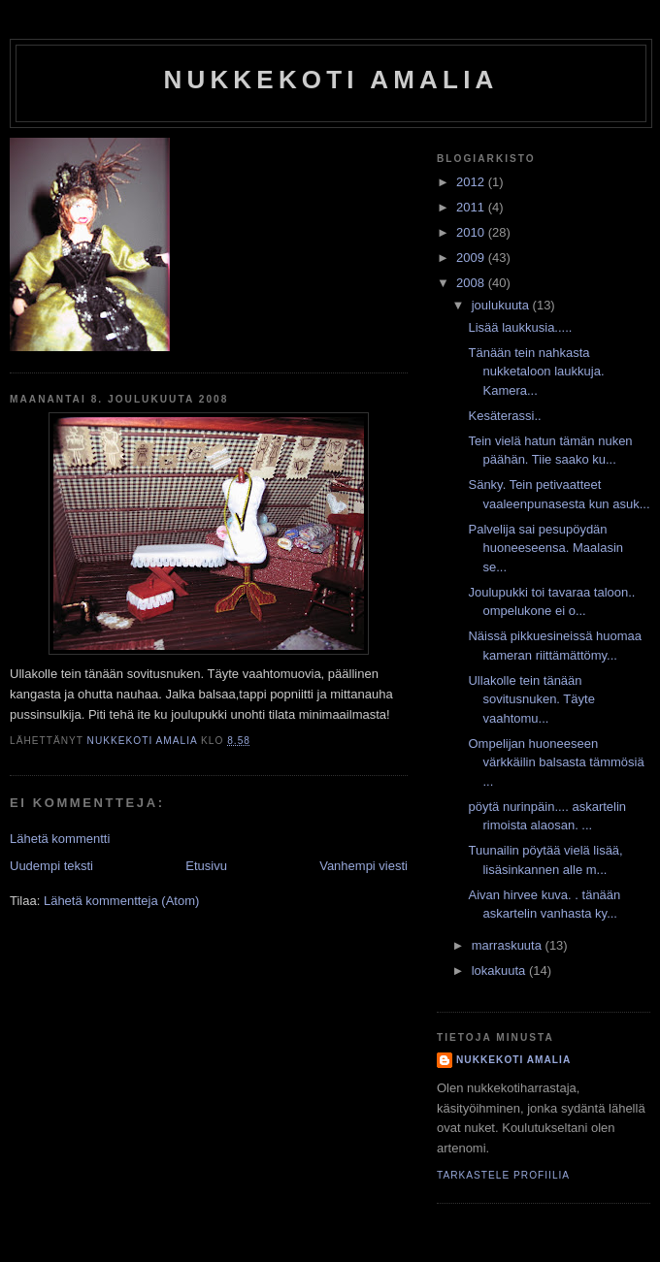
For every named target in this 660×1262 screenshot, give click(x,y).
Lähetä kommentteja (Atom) (121, 900)
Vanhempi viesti (363, 865)
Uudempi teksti (51, 865)
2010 (472, 232)
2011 (472, 207)
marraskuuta (508, 945)
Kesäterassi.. (504, 415)
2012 (472, 182)
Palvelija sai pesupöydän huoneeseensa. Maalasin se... (545, 548)
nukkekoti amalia (330, 79)
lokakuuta (500, 970)
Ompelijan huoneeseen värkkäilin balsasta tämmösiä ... (556, 762)
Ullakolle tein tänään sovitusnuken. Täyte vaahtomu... (531, 699)
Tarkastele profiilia (503, 1175)
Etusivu (206, 865)
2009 (472, 257)
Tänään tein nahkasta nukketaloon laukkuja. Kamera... (536, 371)
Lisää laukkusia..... (520, 327)
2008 (472, 282)
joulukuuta (502, 305)
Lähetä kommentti (60, 838)
